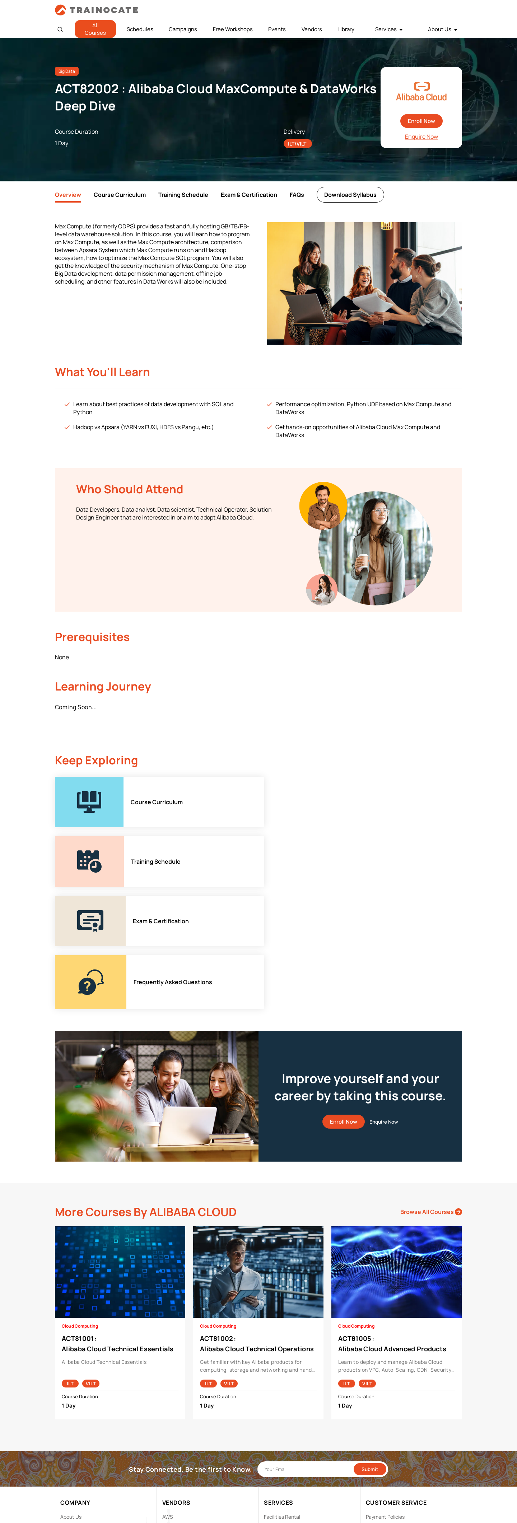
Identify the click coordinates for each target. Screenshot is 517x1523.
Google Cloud (177, 1431)
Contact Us (73, 1420)
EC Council (174, 1420)
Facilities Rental (282, 1398)
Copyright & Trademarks (393, 1420)
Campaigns (183, 29)
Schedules (140, 29)
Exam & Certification (249, 195)
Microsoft (173, 1442)
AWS (167, 1398)
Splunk (170, 1465)
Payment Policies (385, 1398)
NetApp (171, 1454)
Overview (68, 195)
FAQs (297, 195)
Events (277, 29)
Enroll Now (421, 121)
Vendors (312, 29)
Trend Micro (175, 1476)
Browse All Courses (431, 1093)
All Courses (95, 29)
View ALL (172, 1487)
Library (345, 29)
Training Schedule (183, 195)
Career (68, 1409)
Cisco (168, 1409)
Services (386, 29)
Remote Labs (279, 1420)
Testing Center (281, 1431)
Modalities (276, 1409)
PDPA (372, 1409)
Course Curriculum (120, 195)
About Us (439, 29)
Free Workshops (233, 29)
